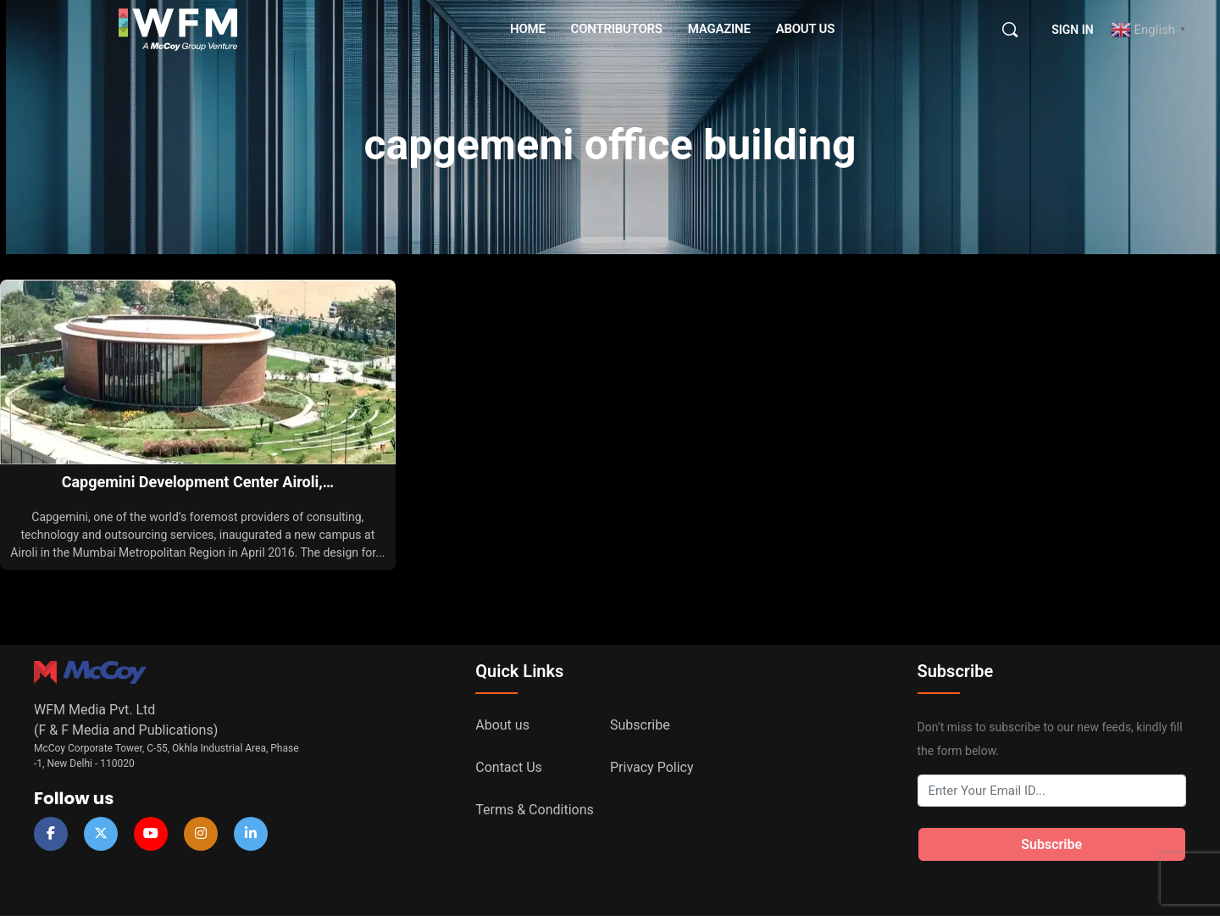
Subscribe (640, 725)
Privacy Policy (652, 767)
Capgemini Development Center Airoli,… (198, 482)
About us (502, 725)
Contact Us (508, 767)
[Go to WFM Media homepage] (178, 28)
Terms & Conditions (534, 810)
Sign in (1072, 29)
